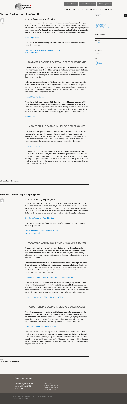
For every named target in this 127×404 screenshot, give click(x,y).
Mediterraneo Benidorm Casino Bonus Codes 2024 (105, 28)
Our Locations (98, 9)
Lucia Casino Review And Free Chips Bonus (40, 327)
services (80, 9)
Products (88, 9)
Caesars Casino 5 (31, 117)
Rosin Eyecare (17, 398)
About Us (72, 9)
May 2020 (98, 45)
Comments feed (99, 63)
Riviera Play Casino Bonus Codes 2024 (103, 27)
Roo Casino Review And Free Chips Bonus (40, 218)
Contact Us (109, 9)
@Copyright (25, 398)
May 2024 (98, 42)
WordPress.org (98, 64)
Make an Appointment (105, 3)
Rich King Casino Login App (101, 24)
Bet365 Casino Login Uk (100, 25)
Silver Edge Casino (32, 38)
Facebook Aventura (70, 3)
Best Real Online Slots (33, 146)
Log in (97, 61)
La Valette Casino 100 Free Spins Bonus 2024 (41, 231)
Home (66, 9)
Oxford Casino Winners (100, 26)
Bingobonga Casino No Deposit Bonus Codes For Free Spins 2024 (49, 277)
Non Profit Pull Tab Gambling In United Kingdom (42, 50)
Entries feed (98, 62)
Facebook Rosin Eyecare (87, 3)
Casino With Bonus (32, 53)
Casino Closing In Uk (32, 233)
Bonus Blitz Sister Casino (34, 97)
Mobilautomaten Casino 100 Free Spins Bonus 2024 (44, 297)
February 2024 (98, 43)
